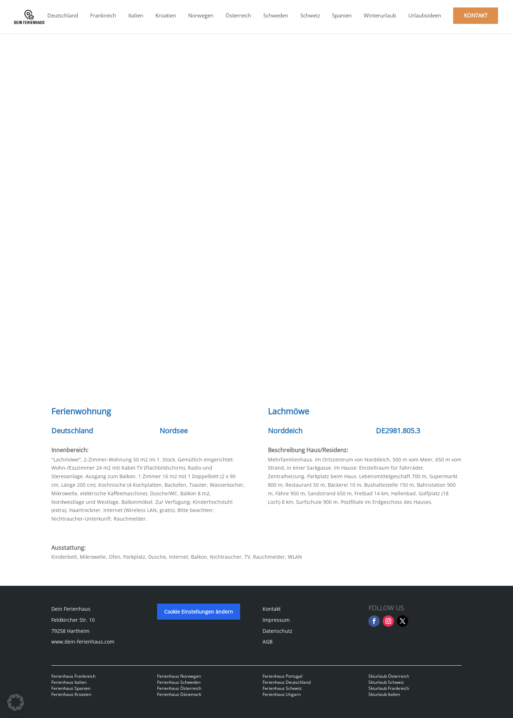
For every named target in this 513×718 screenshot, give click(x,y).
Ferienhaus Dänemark (179, 694)
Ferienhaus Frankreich (73, 676)
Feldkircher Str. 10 (73, 619)
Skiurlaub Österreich (388, 676)
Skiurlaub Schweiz (386, 682)
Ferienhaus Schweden (179, 682)
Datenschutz (277, 630)
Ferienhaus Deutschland (287, 682)
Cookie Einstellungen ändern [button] (198, 611)
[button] (15, 702)
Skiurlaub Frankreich (388, 688)
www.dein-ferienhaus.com (82, 641)
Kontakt (272, 608)
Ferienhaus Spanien (70, 688)
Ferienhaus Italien (69, 682)
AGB (268, 641)
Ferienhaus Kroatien (71, 694)
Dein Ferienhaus (70, 608)
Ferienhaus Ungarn (282, 694)
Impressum (276, 619)
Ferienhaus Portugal (282, 676)
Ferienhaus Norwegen (179, 676)
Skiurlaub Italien (384, 694)
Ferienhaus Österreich (179, 688)
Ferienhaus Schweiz (282, 688)
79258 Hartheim (70, 630)
